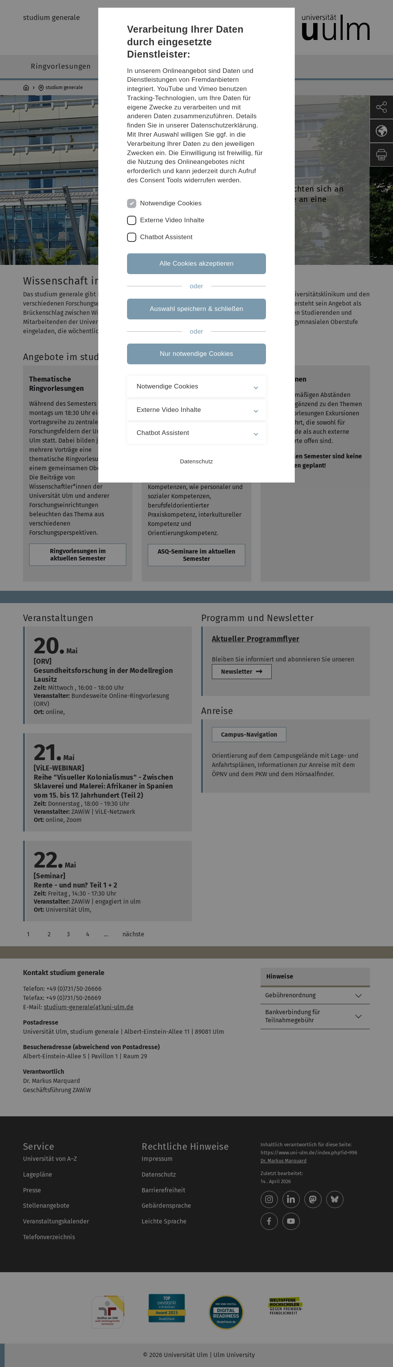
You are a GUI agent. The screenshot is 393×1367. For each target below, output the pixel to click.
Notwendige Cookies (171, 203)
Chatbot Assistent (166, 237)
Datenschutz (196, 461)
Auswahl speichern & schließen (196, 308)
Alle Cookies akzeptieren (196, 263)
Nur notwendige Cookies (196, 353)
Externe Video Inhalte (172, 220)
